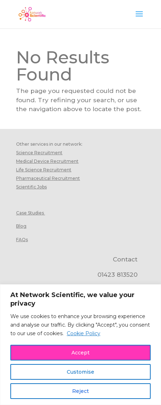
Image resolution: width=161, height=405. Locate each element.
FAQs (22, 239)
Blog (21, 226)
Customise (80, 372)
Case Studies (30, 213)
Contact (125, 259)
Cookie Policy (83, 333)
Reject (80, 391)
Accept (80, 352)
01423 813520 (117, 274)
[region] (80, 344)
